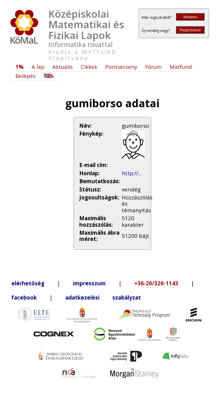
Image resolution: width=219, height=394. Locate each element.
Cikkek (89, 66)
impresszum (89, 283)
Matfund (181, 66)
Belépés (190, 17)
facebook (24, 297)
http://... (132, 173)
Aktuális (62, 66)
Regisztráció (190, 30)
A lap (38, 66)
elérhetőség (27, 283)
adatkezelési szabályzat (103, 297)
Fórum (153, 66)
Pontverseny (121, 66)
